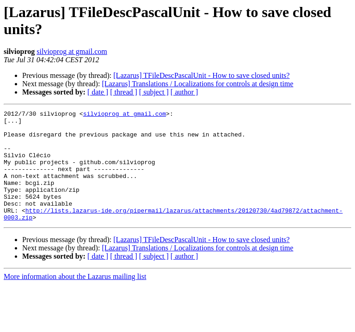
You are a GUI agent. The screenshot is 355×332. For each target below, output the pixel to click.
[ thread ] (123, 92)
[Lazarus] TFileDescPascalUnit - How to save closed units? (201, 75)
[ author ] (184, 92)
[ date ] (97, 92)
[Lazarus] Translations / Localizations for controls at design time (197, 84)
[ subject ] (154, 92)
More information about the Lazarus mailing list (75, 298)
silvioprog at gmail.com (72, 51)
